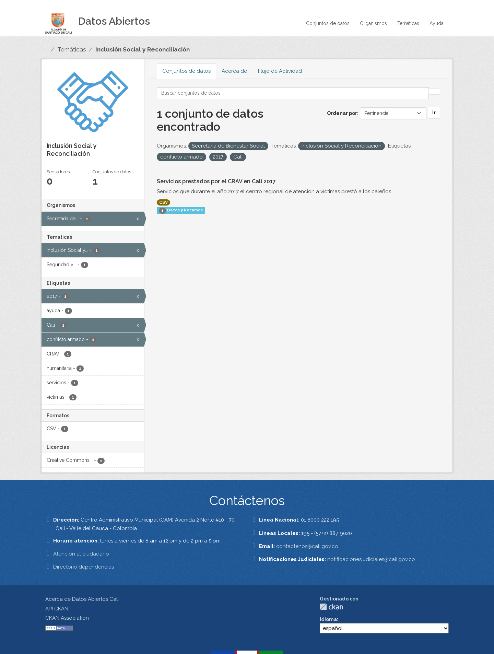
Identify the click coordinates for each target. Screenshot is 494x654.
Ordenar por (342, 113)
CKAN (331, 606)
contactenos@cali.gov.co (307, 546)
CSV (163, 202)
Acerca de (234, 71)
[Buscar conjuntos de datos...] (293, 93)
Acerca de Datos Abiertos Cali (82, 599)
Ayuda (437, 23)
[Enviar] (434, 91)
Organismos (373, 23)
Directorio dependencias (83, 567)
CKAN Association (67, 618)
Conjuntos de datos (328, 23)
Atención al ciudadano (81, 554)
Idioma (328, 619)
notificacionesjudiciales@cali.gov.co (371, 559)
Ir (434, 112)
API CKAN (56, 609)
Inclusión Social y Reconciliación (142, 49)
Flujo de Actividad (280, 71)
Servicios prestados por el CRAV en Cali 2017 (216, 181)
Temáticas (408, 23)
